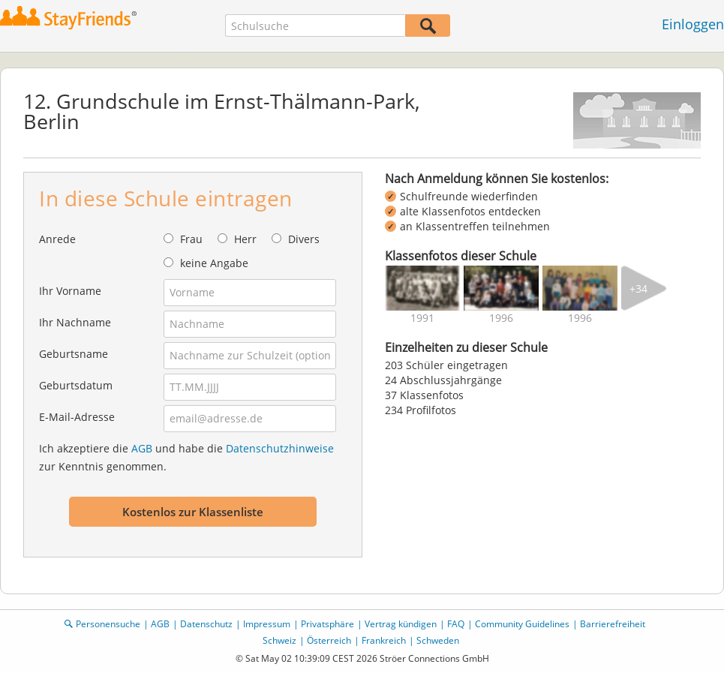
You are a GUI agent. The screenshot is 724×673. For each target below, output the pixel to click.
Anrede (57, 239)
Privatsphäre (327, 623)
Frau (191, 239)
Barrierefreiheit (612, 623)
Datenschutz (206, 623)
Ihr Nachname (75, 322)
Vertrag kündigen (401, 623)
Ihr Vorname (70, 291)
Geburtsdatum (76, 385)
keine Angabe (214, 263)
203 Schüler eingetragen (446, 365)
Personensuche (108, 623)
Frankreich (384, 640)
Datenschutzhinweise (280, 448)
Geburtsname (73, 354)
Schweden (437, 640)
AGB (141, 448)
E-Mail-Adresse (77, 417)
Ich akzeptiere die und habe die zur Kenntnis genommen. (186, 457)
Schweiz (279, 640)
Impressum (266, 623)
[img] (422, 288)
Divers (304, 239)
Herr (245, 239)
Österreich (329, 640)
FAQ (455, 623)
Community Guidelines (522, 623)
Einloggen (693, 24)
